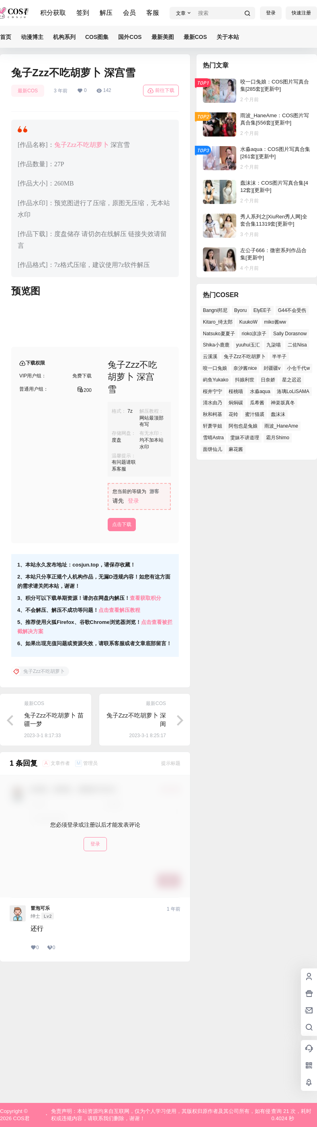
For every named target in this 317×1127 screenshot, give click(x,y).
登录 (271, 13)
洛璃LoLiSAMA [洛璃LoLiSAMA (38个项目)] (293, 391)
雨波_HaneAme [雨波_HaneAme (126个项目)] (281, 426)
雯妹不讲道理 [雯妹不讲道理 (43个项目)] (244, 437)
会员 (129, 12)
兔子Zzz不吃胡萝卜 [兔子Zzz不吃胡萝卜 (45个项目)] (244, 356)
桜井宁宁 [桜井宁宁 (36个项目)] (212, 391)
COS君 (21, 1118)
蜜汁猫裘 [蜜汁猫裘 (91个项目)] (254, 414)
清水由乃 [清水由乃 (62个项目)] (212, 403)
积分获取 (53, 12)
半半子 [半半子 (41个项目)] (279, 356)
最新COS (28, 91)
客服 (152, 12)
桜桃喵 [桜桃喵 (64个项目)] (236, 391)
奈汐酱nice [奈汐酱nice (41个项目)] (245, 368)
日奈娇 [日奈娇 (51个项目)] (268, 380)
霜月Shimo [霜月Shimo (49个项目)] (277, 437)
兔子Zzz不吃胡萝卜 (81, 144)
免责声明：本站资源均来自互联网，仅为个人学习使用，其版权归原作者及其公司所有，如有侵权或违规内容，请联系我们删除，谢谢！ (160, 1114)
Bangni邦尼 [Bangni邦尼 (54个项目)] (215, 310)
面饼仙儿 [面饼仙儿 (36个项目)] (212, 449)
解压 (106, 12)
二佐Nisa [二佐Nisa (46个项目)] (297, 345)
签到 (82, 12)
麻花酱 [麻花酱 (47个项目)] (236, 449)
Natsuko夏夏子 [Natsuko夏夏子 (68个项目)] (219, 333)
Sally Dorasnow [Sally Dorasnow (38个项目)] (290, 333)
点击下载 (121, 653)
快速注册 (301, 13)
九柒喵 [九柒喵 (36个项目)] (273, 345)
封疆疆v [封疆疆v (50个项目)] (272, 368)
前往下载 (160, 91)
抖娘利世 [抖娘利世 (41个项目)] (244, 380)
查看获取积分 (145, 727)
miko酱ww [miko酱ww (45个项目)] (275, 322)
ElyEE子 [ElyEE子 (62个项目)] (263, 310)
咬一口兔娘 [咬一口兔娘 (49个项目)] (215, 368)
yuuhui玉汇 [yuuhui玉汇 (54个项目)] (248, 345)
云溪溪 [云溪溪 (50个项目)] (210, 356)
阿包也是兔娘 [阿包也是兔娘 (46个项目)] (243, 426)
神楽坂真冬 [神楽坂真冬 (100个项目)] (283, 403)
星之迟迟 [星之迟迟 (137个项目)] (291, 380)
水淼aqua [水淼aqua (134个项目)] (260, 391)
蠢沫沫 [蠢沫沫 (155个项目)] (278, 414)
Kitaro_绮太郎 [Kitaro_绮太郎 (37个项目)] (218, 322)
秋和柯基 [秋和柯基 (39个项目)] (212, 414)
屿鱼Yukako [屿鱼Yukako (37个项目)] (215, 380)
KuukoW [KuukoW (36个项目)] (248, 322)
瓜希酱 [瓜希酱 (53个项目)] (257, 403)
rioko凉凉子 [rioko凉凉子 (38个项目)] (253, 333)
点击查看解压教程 (119, 739)
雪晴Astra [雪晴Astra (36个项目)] (213, 437)
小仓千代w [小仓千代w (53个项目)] (298, 368)
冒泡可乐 (40, 1037)
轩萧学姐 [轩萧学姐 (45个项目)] (212, 426)
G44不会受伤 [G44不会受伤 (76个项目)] (292, 310)
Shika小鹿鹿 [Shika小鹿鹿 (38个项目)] (216, 345)
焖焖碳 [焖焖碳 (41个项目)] (236, 403)
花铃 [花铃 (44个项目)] (233, 414)
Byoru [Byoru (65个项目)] (240, 310)
